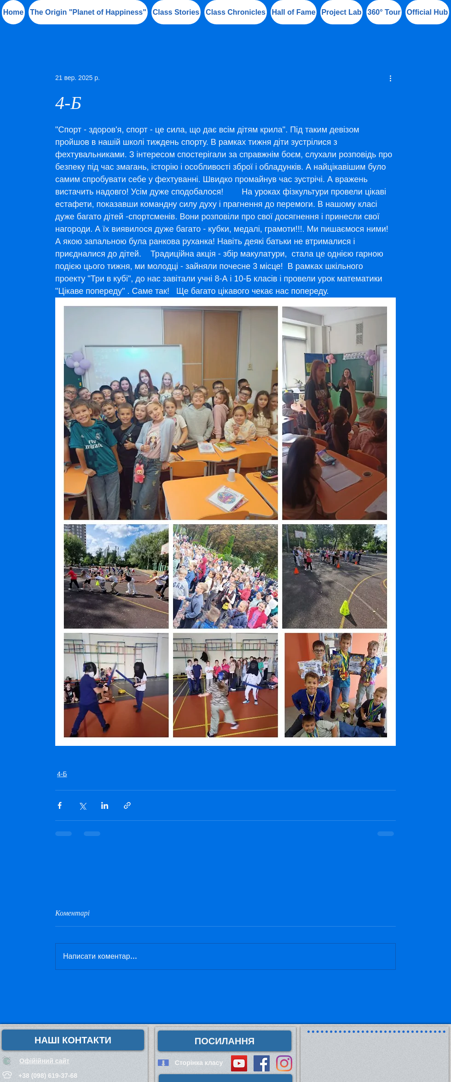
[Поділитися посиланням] (127, 805)
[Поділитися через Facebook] (59, 805)
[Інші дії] (390, 77)
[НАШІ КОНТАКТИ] (73, 1040)
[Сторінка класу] (199, 1062)
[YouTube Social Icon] (239, 1063)
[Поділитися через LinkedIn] (104, 805)
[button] (294, 12)
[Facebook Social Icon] (262, 1063)
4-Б (62, 774)
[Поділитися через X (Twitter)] (82, 805)
